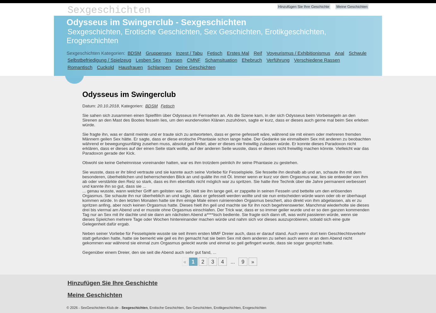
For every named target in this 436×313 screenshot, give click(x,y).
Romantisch (80, 67)
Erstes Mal (238, 53)
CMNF (193, 60)
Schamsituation (221, 60)
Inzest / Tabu (189, 53)
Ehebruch (252, 60)
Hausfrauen (131, 67)
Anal (339, 53)
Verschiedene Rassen (317, 60)
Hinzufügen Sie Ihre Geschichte (303, 7)
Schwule (358, 53)
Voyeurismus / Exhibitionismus (298, 53)
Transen (173, 60)
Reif (258, 53)
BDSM (134, 53)
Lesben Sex (148, 60)
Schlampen (159, 67)
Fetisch (214, 53)
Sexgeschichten (109, 10)
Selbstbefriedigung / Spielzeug (99, 60)
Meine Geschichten (352, 7)
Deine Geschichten (195, 67)
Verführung (278, 60)
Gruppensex (158, 53)
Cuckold (105, 67)
